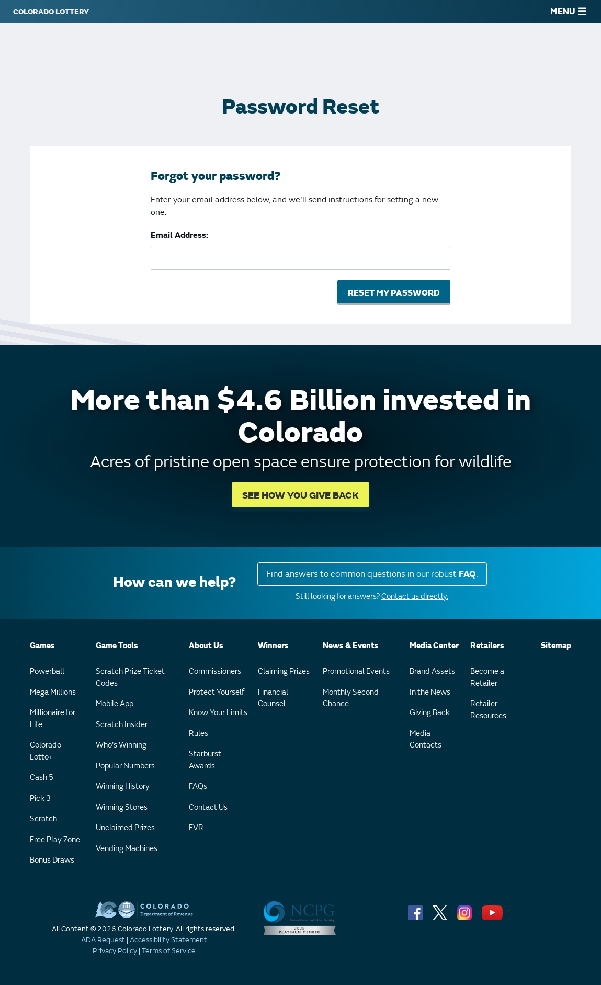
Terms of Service (169, 950)
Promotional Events (356, 671)
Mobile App (114, 704)
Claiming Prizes (284, 671)
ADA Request (103, 939)
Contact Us (208, 807)
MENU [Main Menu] (568, 11)
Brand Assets (432, 671)
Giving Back (430, 713)
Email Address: (179, 235)
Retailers (487, 646)
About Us (206, 646)
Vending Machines (126, 849)
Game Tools (117, 646)
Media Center (434, 646)
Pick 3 (40, 798)
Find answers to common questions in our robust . (372, 574)
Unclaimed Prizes (125, 828)
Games (42, 646)
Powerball (47, 671)
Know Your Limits (218, 713)
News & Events (351, 646)
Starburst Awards (205, 760)
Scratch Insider (122, 725)
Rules (198, 734)
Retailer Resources (488, 710)
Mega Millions (53, 692)
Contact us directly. (414, 597)
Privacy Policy (115, 950)
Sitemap (556, 646)
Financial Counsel (273, 698)
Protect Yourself (216, 692)
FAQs (198, 786)
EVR (196, 828)
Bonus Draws (52, 860)
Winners (273, 646)
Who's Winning (121, 745)
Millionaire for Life (52, 719)
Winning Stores (122, 807)
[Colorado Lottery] (51, 11)
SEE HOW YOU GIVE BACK (300, 496)
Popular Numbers (125, 766)
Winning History (123, 786)
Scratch (43, 819)
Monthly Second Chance (351, 698)
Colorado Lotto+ (45, 751)
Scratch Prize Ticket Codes (130, 677)
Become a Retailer (487, 677)
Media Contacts (425, 740)
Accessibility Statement (168, 939)
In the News (430, 692)
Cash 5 (41, 778)
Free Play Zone (55, 840)
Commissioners (215, 671)
